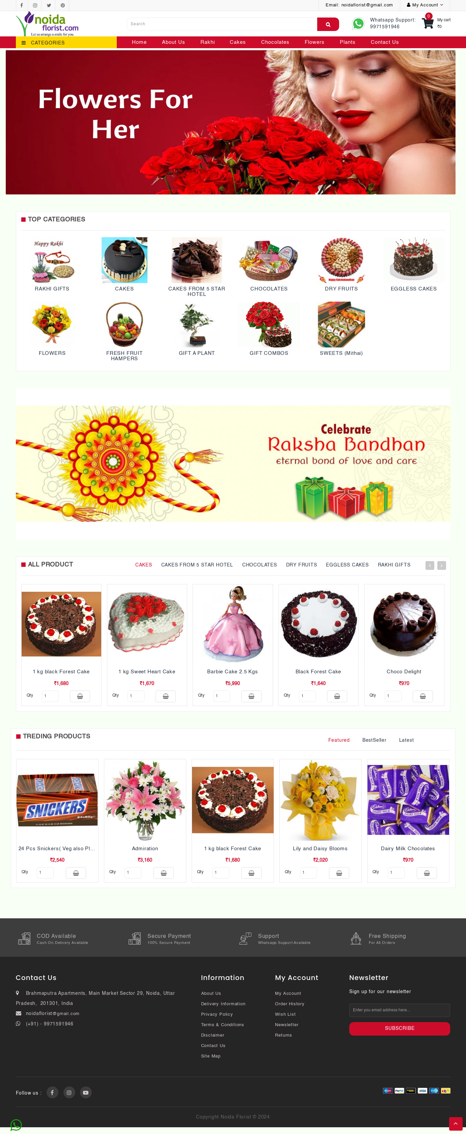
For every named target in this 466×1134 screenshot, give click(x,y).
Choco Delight (404, 671)
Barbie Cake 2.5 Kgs (232, 671)
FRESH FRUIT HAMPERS (124, 356)
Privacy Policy (217, 1021)
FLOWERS (52, 353)
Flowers (315, 42)
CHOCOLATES (269, 289)
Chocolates (275, 42)
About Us (173, 42)
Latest (406, 743)
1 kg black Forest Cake (61, 671)
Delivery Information (223, 1011)
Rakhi (207, 42)
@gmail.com (66, 1020)
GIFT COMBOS (269, 353)
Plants (348, 42)
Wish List (285, 1021)
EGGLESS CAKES (414, 289)
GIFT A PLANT (197, 353)
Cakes (238, 42)
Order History (289, 1011)
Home (139, 42)
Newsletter (286, 1032)
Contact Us (385, 42)
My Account (288, 1000)
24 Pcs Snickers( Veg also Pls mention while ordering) (85, 852)
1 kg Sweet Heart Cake (146, 671)
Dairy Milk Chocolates (408, 852)
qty (30, 696)
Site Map (211, 1063)
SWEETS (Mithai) (341, 353)
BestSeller (374, 743)
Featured (339, 743)
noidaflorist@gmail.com (367, 5)
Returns (283, 1042)
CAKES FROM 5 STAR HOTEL (196, 291)
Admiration (145, 852)
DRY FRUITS (341, 289)
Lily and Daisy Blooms (320, 852)
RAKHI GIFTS (52, 289)
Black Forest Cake (318, 671)
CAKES (124, 289)
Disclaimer (212, 1042)
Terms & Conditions (222, 1032)
